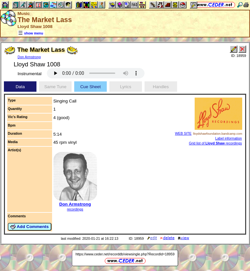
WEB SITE (183, 133)
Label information (228, 138)
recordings (75, 209)
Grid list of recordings (215, 143)
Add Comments (29, 226)
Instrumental (29, 73)
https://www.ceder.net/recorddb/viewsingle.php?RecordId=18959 (125, 254)
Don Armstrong (29, 57)
